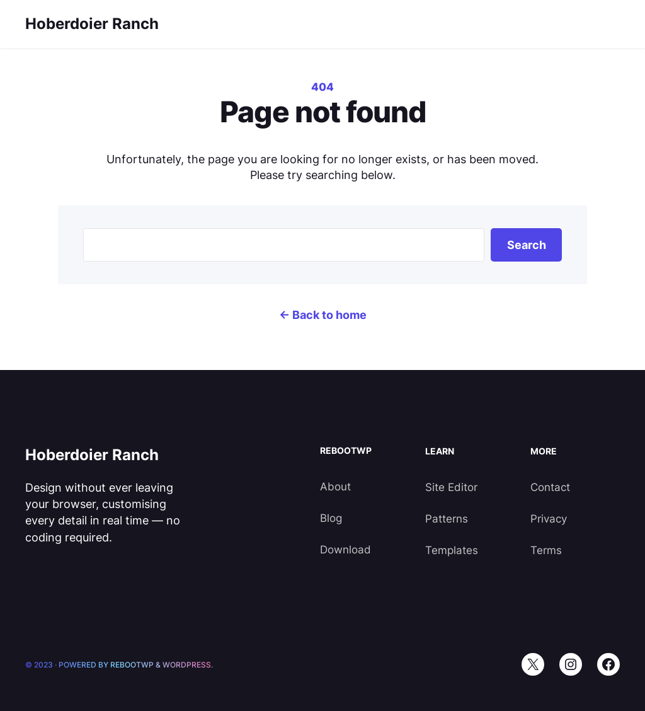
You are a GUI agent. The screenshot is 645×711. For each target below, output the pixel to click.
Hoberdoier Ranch (92, 23)
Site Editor (451, 487)
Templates (451, 550)
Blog (331, 518)
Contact (550, 487)
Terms (546, 550)
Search (526, 244)
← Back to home (323, 314)
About (335, 486)
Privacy (548, 518)
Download (345, 549)
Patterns (446, 518)
